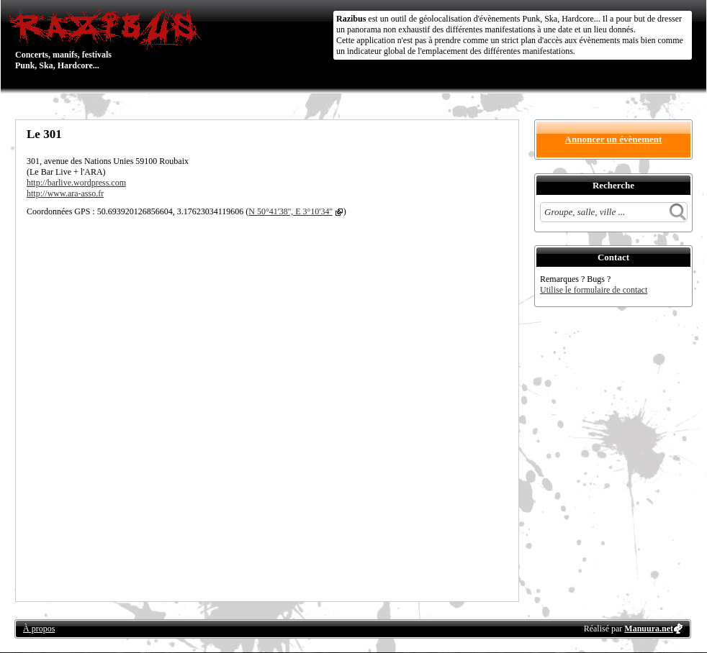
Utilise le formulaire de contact (593, 290)
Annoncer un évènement (613, 139)
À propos (39, 629)
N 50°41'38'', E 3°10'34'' (290, 211)
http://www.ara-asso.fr (65, 193)
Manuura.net (648, 629)
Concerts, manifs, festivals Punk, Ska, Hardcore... (108, 38)
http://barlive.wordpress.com (76, 183)
